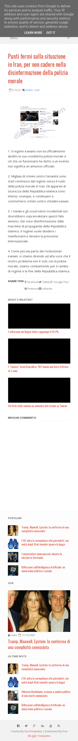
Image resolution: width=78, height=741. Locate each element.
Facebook (32, 282)
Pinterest (32, 288)
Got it (50, 32)
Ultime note (17, 656)
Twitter (45, 282)
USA (11, 583)
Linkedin (45, 288)
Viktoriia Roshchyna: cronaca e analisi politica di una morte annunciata (45, 693)
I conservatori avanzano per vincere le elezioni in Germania (41, 556)
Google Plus (60, 282)
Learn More (33, 32)
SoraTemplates (33, 731)
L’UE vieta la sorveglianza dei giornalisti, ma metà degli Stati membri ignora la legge (45, 542)
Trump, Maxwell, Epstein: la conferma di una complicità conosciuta (45, 529)
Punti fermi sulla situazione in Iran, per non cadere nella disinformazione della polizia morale (38, 68)
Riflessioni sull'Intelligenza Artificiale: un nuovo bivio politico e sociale (43, 569)
